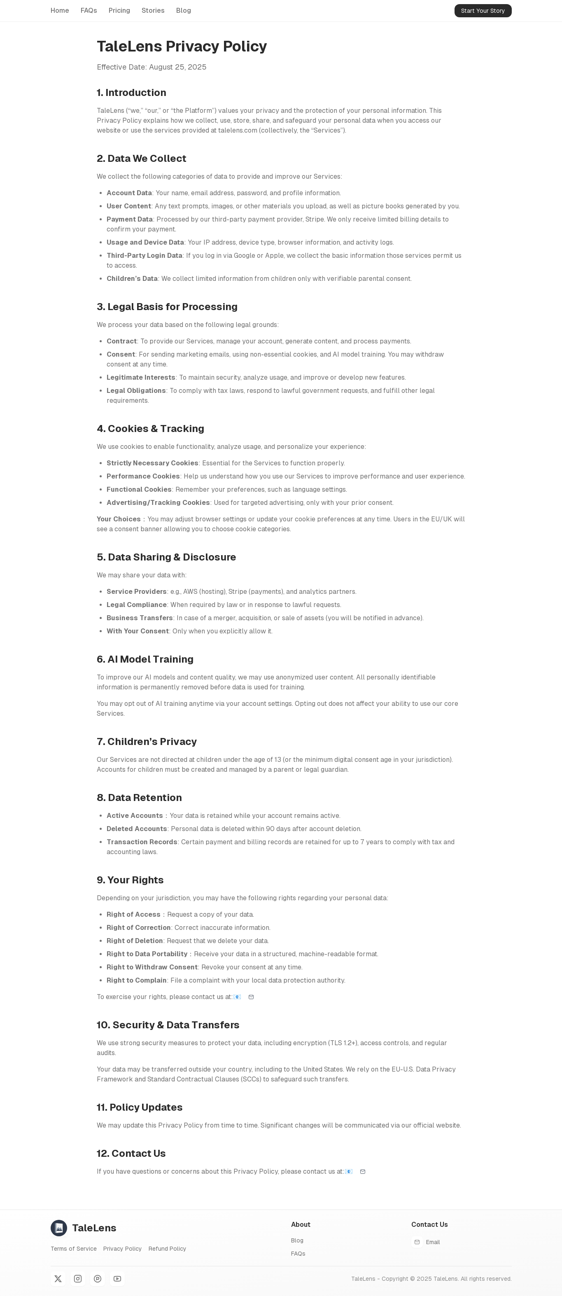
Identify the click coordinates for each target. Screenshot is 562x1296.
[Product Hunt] (97, 1278)
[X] (58, 1278)
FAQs (89, 10)
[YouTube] (117, 1278)
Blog (183, 10)
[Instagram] (77, 1278)
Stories (153, 10)
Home (60, 10)
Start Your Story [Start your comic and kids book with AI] (483, 10)
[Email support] (251, 997)
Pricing (119, 10)
